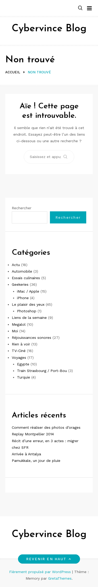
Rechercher (21, 208)
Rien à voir (21, 344)
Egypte (23, 364)
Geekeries (20, 284)
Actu (16, 265)
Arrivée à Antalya (26, 454)
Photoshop (26, 311)
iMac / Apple (28, 291)
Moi (15, 331)
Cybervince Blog (49, 29)
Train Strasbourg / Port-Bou (42, 371)
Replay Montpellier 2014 (33, 434)
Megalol (19, 324)
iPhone (23, 298)
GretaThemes (60, 578)
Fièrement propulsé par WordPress (40, 572)
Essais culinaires (26, 278)
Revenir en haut (49, 559)
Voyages (19, 357)
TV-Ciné (19, 351)
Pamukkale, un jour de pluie (36, 460)
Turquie (23, 377)
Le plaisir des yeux (28, 304)
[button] (80, 8)
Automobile (22, 271)
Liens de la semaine (29, 317)
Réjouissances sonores (31, 337)
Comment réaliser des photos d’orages (46, 427)
